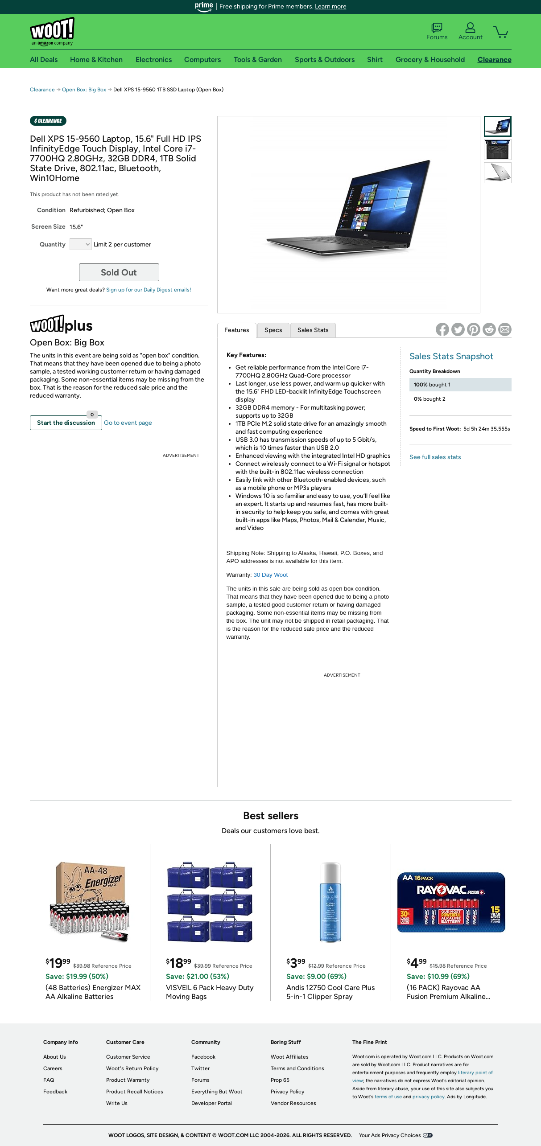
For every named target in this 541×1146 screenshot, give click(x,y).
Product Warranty (127, 1080)
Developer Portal (211, 1103)
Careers (52, 1068)
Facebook (203, 1057)
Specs (273, 330)
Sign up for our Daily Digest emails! (148, 290)
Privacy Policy (287, 1091)
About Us (54, 1057)
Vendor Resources (293, 1103)
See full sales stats (435, 457)
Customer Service (128, 1057)
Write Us (117, 1103)
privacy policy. (429, 1097)
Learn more (331, 6)
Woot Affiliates (290, 1057)
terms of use (388, 1097)
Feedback (55, 1091)
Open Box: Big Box (84, 89)
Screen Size (48, 226)
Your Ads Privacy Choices (390, 1135)
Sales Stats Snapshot (451, 356)
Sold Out (119, 272)
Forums (437, 31)
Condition (51, 210)
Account (470, 31)
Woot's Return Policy (132, 1068)
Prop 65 (280, 1080)
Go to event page (128, 423)
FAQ (48, 1080)
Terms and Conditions (297, 1068)
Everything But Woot (217, 1091)
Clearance (42, 89)
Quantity (53, 244)
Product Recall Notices (134, 1091)
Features (236, 330)
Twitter (200, 1068)
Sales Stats (313, 330)
